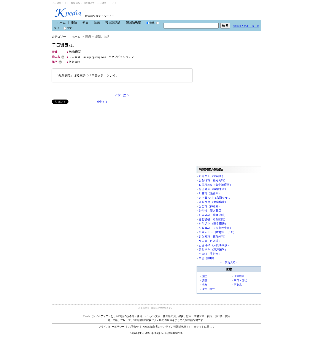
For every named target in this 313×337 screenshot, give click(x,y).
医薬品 (238, 284)
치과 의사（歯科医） (212, 176)
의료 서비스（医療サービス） (217, 232)
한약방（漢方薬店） (211, 210)
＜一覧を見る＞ (229, 262)
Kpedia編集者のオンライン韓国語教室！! (166, 326)
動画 (97, 22)
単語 (74, 22)
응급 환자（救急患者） (213, 189)
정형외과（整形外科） (213, 236)
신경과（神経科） (210, 206)
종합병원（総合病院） (213, 219)
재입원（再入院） (210, 240)
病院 (98, 36)
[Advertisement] (84, 134)
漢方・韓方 (208, 289)
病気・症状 (240, 280)
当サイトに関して (204, 326)
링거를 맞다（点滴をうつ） (216, 197)
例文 (86, 22)
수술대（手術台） (210, 253)
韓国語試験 (113, 22)
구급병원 (63, 45)
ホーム (61, 22)
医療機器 (239, 276)
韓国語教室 (133, 22)
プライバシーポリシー (111, 326)
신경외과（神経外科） (213, 215)
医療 (88, 36)
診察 (204, 280)
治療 (204, 284)
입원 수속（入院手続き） (214, 245)
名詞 (106, 36)
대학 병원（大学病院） (213, 202)
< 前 (118, 95)
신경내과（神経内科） (213, 180)
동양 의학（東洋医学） (213, 249)
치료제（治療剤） (210, 193)
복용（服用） (207, 258)
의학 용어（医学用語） (213, 223)
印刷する (102, 101)
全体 (150, 22)
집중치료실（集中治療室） (215, 184)
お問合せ (133, 326)
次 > (126, 95)
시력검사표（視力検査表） (215, 227)
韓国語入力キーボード (246, 26)
